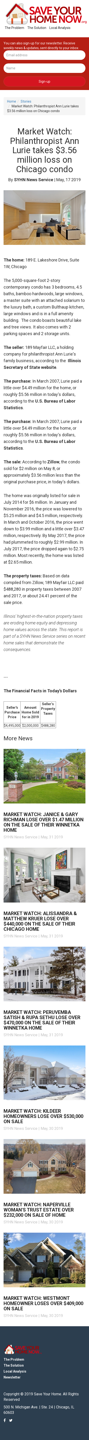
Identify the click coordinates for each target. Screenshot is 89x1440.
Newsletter (12, 1377)
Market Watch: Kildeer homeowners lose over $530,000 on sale (43, 1116)
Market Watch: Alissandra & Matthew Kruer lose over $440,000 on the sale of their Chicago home (40, 921)
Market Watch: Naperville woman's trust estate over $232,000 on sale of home (39, 1210)
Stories (26, 101)
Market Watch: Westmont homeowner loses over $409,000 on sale (43, 1303)
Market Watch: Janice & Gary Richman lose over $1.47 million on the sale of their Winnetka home (44, 822)
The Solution (36, 28)
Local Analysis (59, 28)
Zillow (53, 461)
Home (11, 101)
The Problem (14, 28)
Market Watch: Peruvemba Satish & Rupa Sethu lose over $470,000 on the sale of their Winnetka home (42, 1020)
